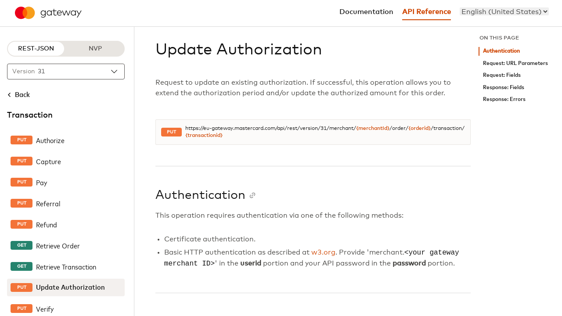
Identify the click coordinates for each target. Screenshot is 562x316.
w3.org (323, 252)
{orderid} (419, 128)
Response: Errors (504, 99)
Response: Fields (503, 87)
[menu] (504, 11)
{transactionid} (204, 135)
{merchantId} (372, 128)
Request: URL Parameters (515, 63)
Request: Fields (502, 75)
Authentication (501, 51)
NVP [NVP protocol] (95, 49)
